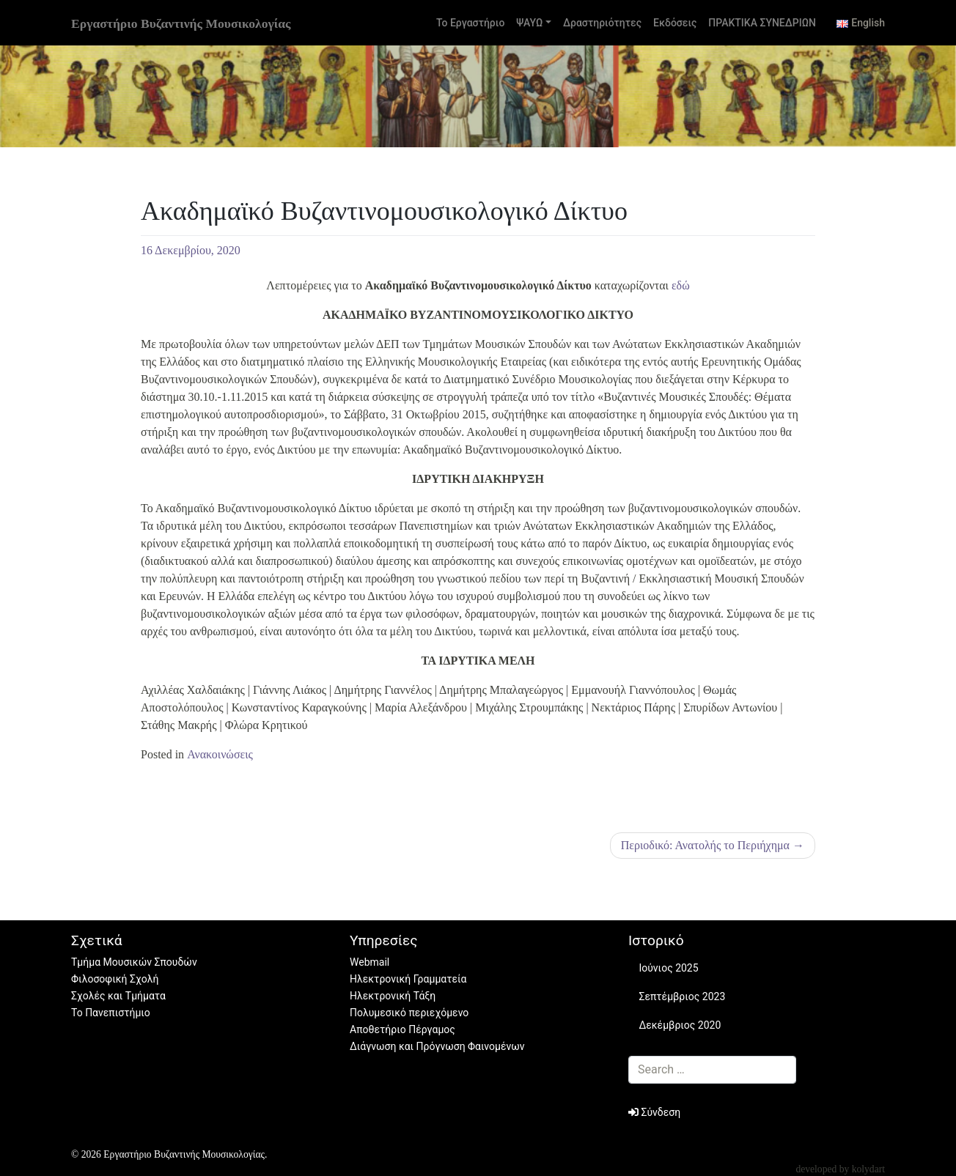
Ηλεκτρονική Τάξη (392, 996)
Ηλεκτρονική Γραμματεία (408, 979)
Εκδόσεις (674, 23)
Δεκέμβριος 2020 (680, 1025)
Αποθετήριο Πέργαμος (402, 1029)
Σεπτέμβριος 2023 (682, 996)
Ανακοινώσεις (220, 754)
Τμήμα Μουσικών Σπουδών (134, 962)
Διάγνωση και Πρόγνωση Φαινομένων (437, 1046)
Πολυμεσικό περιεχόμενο (409, 1012)
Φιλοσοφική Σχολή (114, 979)
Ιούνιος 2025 (668, 968)
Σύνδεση (654, 1112)
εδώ (681, 285)
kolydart (868, 1169)
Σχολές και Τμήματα (118, 996)
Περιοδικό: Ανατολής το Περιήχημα (705, 845)
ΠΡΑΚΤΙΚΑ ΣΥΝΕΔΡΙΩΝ (762, 23)
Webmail (369, 962)
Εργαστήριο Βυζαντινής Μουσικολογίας (180, 23)
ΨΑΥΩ (529, 23)
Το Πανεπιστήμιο (110, 1012)
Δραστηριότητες (602, 23)
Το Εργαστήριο (470, 23)
